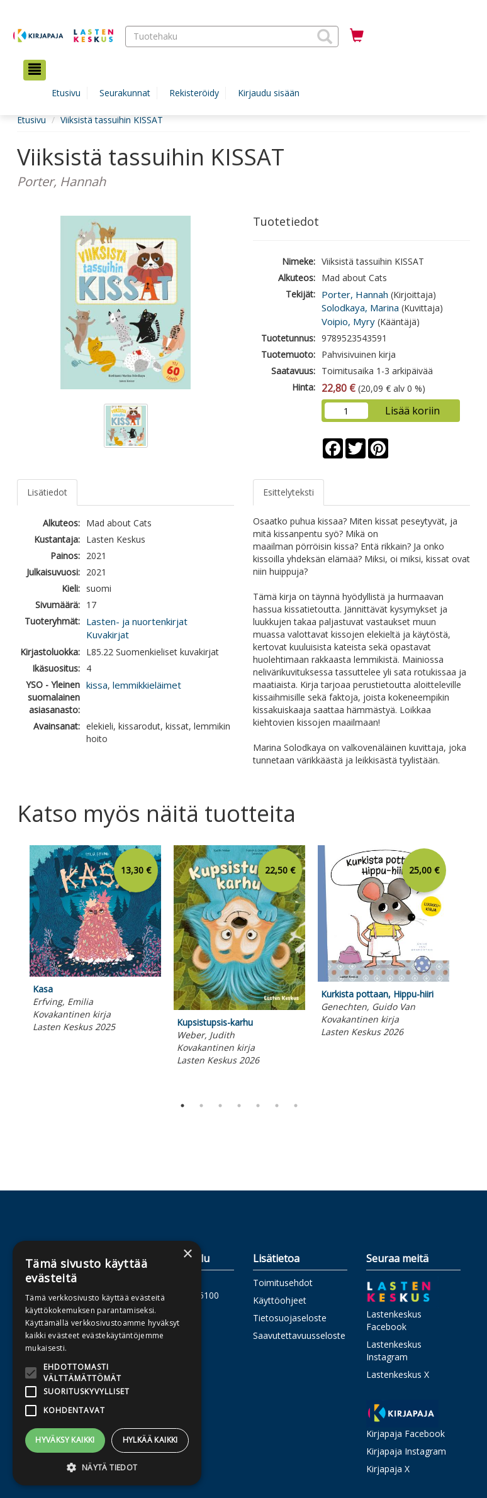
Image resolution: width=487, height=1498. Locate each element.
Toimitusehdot (283, 1283)
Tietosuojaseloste (290, 1318)
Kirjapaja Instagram (406, 1451)
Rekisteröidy (194, 93)
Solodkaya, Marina (360, 307)
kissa (97, 685)
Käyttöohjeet (279, 1300)
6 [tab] (277, 1105)
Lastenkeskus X (397, 1374)
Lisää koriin (412, 411)
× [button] (187, 1254)
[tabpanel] (95, 941)
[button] (324, 36)
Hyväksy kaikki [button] (65, 1439)
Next (463, 967)
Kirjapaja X (388, 1469)
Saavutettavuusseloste (299, 1335)
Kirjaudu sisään (268, 93)
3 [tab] (220, 1105)
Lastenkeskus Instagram (394, 1350)
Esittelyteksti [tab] (288, 492)
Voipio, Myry (348, 321)
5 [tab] (258, 1105)
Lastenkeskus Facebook (394, 1320)
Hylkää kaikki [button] (150, 1439)
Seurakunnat (124, 93)
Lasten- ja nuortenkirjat (137, 621)
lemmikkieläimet (147, 685)
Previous (14, 967)
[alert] (107, 1363)
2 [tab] (201, 1105)
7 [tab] (295, 1105)
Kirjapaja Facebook (405, 1434)
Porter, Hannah (355, 294)
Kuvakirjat (107, 634)
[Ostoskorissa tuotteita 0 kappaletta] (357, 36)
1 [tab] (182, 1105)
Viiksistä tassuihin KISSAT (111, 120)
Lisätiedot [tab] (47, 492)
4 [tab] (239, 1105)
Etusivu (66, 93)
